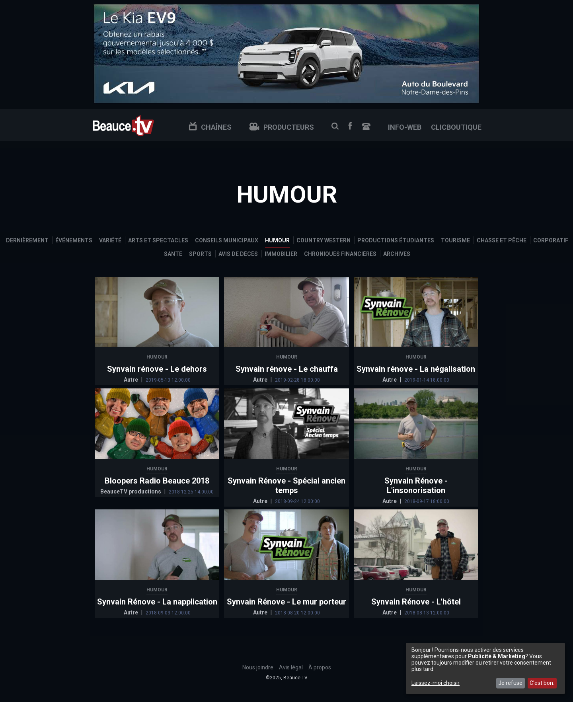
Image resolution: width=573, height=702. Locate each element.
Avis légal (291, 667)
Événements (73, 240)
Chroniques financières (340, 254)
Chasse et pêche (501, 240)
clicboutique (456, 127)
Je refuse (510, 683)
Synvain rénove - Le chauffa (287, 369)
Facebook (350, 126)
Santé (173, 254)
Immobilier (281, 254)
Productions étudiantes (395, 240)
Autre (131, 379)
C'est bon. (542, 683)
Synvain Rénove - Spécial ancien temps (286, 485)
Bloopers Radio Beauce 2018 (157, 481)
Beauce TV (123, 124)
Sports (200, 254)
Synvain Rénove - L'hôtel (416, 601)
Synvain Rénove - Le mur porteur (286, 601)
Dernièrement (27, 240)
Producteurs (281, 127)
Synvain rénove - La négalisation (416, 369)
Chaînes (210, 127)
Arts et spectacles (158, 240)
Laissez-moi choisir (435, 683)
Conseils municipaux (226, 240)
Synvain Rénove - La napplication (157, 601)
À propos (319, 667)
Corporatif (550, 240)
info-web (404, 127)
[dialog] (485, 668)
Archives (396, 254)
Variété (110, 240)
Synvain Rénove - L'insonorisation (416, 485)
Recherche (335, 126)
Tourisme (455, 240)
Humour (277, 240)
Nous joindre (366, 126)
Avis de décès (238, 254)
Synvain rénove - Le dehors (157, 369)
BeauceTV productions (131, 491)
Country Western (323, 240)
